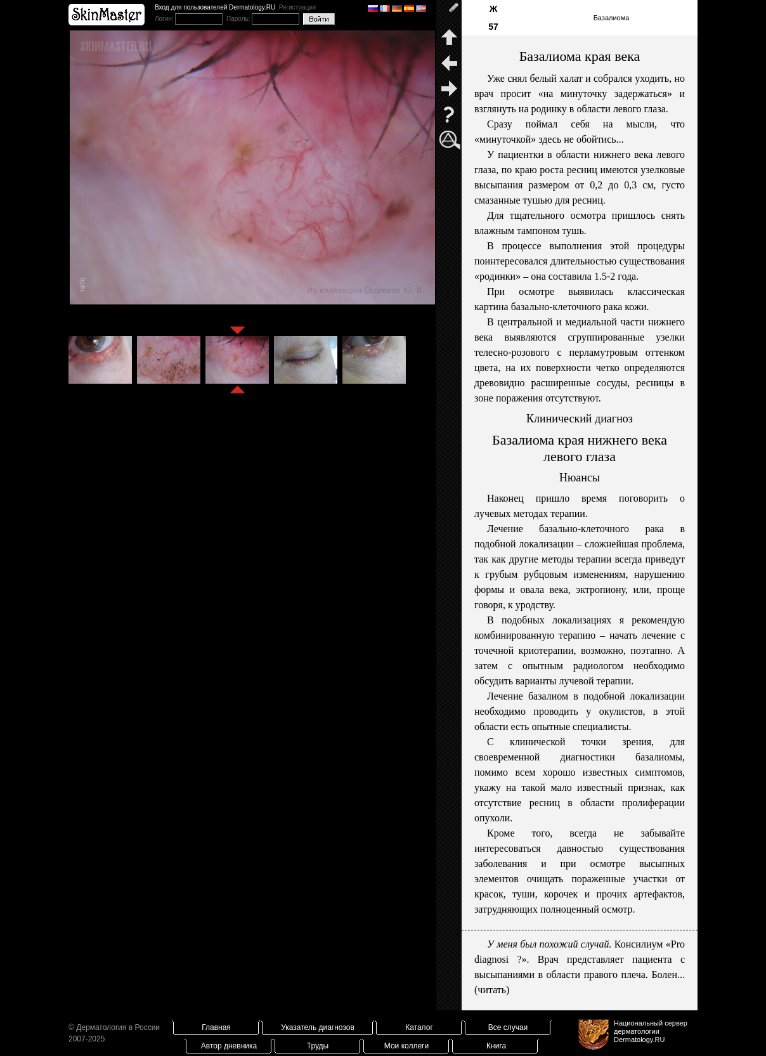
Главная (216, 1027)
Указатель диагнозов (317, 1027)
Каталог (419, 1027)
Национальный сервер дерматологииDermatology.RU (650, 1031)
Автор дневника (229, 1045)
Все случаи (508, 1027)
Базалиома (612, 18)
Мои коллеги (406, 1045)
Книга (496, 1045)
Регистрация (297, 7)
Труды (317, 1045)
